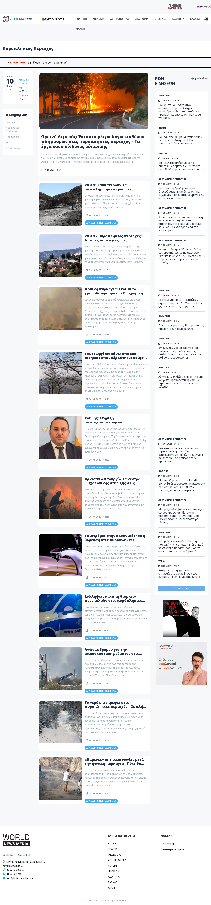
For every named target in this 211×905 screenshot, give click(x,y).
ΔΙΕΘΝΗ (80, 29)
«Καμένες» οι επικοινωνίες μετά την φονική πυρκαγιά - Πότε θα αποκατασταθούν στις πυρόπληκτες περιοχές (114, 765)
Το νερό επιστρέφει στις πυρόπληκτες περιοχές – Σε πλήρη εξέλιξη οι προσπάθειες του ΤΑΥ (116, 706)
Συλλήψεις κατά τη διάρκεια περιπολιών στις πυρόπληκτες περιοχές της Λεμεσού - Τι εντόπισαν (113, 602)
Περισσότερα (181, 588)
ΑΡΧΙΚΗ (112, 843)
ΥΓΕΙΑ (161, 561)
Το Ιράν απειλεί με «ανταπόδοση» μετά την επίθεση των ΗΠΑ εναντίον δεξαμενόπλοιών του (180, 140)
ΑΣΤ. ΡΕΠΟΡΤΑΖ (119, 19)
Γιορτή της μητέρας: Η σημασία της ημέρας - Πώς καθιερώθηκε (181, 326)
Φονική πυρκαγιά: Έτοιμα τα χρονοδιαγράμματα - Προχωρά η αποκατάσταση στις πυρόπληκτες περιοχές (116, 295)
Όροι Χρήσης (168, 843)
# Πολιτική (60, 62)
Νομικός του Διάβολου (12, 129)
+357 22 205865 (15, 870)
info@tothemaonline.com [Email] (20, 878)
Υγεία (9, 142)
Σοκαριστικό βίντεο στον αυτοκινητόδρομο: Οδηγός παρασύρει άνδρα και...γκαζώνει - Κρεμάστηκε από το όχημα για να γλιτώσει (179, 111)
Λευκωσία (24, 80)
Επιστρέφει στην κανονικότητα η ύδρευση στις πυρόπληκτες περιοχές (115, 539)
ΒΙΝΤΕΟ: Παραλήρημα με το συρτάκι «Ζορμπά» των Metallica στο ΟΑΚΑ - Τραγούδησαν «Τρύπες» (181, 166)
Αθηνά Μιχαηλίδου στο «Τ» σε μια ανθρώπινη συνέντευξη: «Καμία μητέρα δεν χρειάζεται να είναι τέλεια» (180, 381)
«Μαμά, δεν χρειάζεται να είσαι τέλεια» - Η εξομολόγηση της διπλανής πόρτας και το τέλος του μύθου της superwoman (180, 353)
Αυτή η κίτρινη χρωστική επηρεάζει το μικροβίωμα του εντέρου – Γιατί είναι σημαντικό (179, 573)
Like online (12, 122)
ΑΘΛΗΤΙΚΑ (178, 19)
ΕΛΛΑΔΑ (195, 19)
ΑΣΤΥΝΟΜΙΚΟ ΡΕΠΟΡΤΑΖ (172, 179)
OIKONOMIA (114, 854)
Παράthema (12, 136)
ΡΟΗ (165, 81)
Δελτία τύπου (13, 148)
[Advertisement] (184, 279)
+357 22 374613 (15, 874)
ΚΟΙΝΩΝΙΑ (98, 19)
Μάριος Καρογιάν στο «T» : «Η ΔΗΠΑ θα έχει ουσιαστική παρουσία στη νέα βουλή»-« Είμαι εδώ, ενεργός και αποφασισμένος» (181, 485)
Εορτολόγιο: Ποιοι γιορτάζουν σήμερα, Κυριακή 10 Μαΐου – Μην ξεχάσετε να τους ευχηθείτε (180, 303)
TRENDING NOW (15, 62)
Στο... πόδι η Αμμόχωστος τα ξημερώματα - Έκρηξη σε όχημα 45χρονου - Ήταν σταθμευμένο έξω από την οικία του (181, 193)
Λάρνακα (23, 95)
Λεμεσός (23, 87)
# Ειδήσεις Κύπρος (39, 62)
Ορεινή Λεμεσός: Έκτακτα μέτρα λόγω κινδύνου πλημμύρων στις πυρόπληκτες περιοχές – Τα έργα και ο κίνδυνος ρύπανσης (92, 141)
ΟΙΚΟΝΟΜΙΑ (142, 19)
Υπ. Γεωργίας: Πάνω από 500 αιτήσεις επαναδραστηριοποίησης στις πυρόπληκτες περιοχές (116, 357)
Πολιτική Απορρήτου (172, 849)
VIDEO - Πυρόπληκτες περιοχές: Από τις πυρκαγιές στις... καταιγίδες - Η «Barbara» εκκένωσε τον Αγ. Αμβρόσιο (113, 242)
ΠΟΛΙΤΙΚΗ (81, 19)
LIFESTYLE (160, 19)
